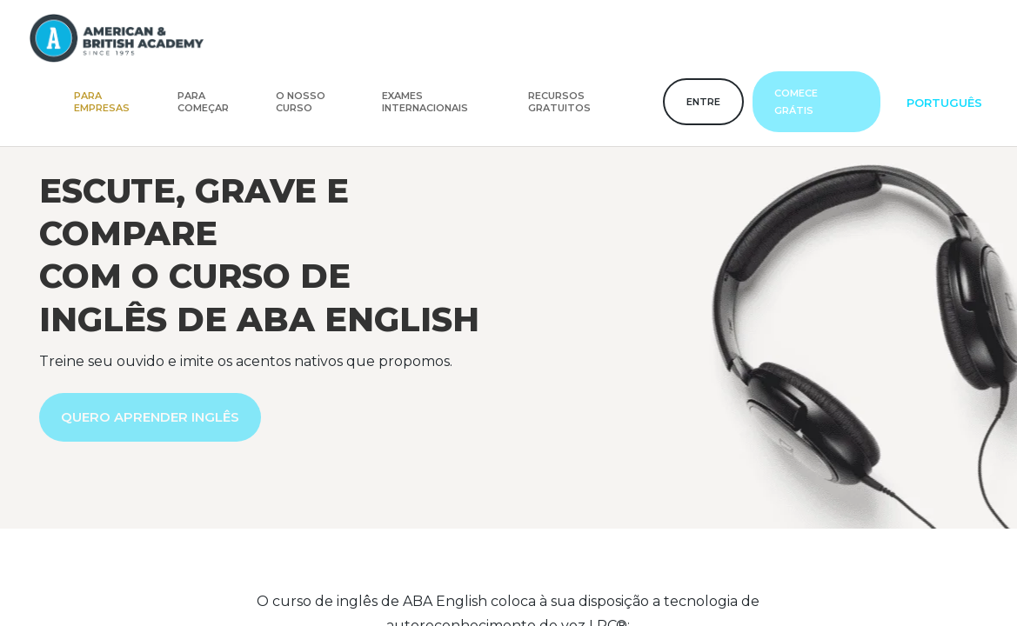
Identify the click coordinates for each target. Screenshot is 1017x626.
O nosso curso (300, 102)
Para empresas (102, 102)
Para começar (203, 102)
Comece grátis (796, 102)
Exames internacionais (425, 102)
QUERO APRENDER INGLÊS (150, 417)
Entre (703, 102)
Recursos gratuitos (559, 102)
